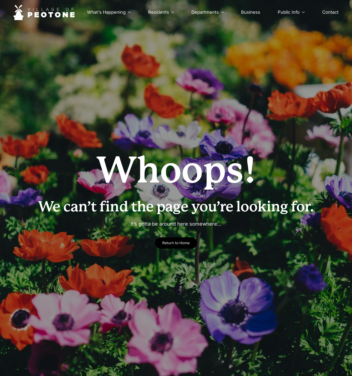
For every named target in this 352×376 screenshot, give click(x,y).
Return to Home (176, 243)
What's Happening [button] (109, 12)
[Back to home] (44, 12)
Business (250, 12)
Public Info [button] (291, 12)
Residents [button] (161, 12)
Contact (330, 12)
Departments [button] (207, 12)
